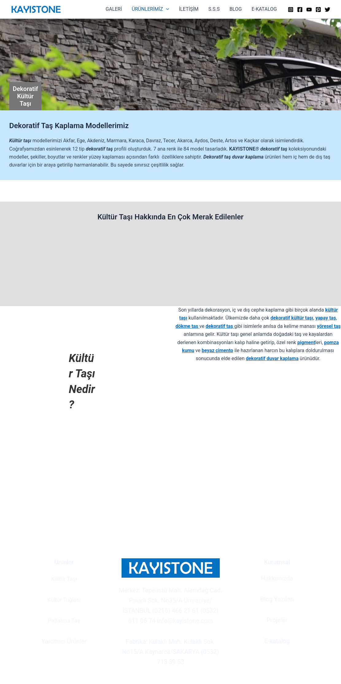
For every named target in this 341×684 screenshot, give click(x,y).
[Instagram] (290, 9)
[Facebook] (300, 9)
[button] (166, 9)
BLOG (236, 9)
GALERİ (114, 9)
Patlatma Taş (64, 620)
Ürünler (64, 562)
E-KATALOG (264, 9)
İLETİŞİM (189, 9)
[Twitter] (327, 9)
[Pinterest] (318, 9)
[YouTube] (309, 9)
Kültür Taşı (63, 578)
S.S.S (214, 9)
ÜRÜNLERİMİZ (150, 9)
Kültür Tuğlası (64, 599)
